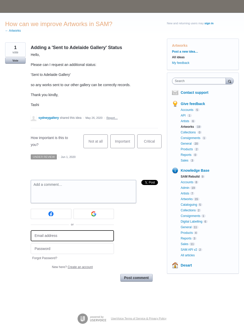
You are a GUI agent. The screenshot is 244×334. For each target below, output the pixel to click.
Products (187, 149)
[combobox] (200, 81)
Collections (189, 132)
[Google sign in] (93, 214)
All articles (188, 255)
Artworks (180, 45)
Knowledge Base (195, 170)
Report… (112, 117)
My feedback (180, 63)
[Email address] (72, 235)
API (184, 115)
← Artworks (13, 30)
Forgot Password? (44, 258)
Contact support (194, 92)
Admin (185, 188)
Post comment (136, 278)
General (187, 143)
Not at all (98, 143)
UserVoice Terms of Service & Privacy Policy (138, 318)
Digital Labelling (192, 221)
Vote (15, 60)
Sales (185, 160)
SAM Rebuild (190, 176)
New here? (72, 267)
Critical (153, 143)
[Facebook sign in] (51, 214)
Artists (185, 121)
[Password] (72, 248)
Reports (186, 155)
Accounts (187, 110)
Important (125, 143)
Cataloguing (189, 204)
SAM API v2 (189, 249)
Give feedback (193, 104)
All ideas (178, 57)
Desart (186, 265)
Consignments (191, 138)
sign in (209, 23)
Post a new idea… (185, 51)
